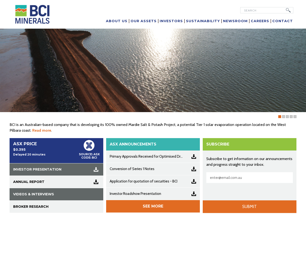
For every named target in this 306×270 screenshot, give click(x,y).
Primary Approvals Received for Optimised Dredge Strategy (155, 156)
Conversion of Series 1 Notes (132, 169)
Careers (260, 21)
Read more (41, 130)
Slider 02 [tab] (292, 117)
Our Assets (144, 21)
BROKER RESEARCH (31, 206)
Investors (171, 21)
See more (153, 206)
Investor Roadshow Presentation (135, 194)
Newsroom (235, 21)
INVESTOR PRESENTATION (37, 169)
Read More (280, 104)
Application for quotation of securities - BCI (143, 181)
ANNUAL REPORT (28, 182)
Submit (249, 206)
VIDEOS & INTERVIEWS (33, 194)
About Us (116, 21)
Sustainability (203, 21)
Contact (282, 21)
